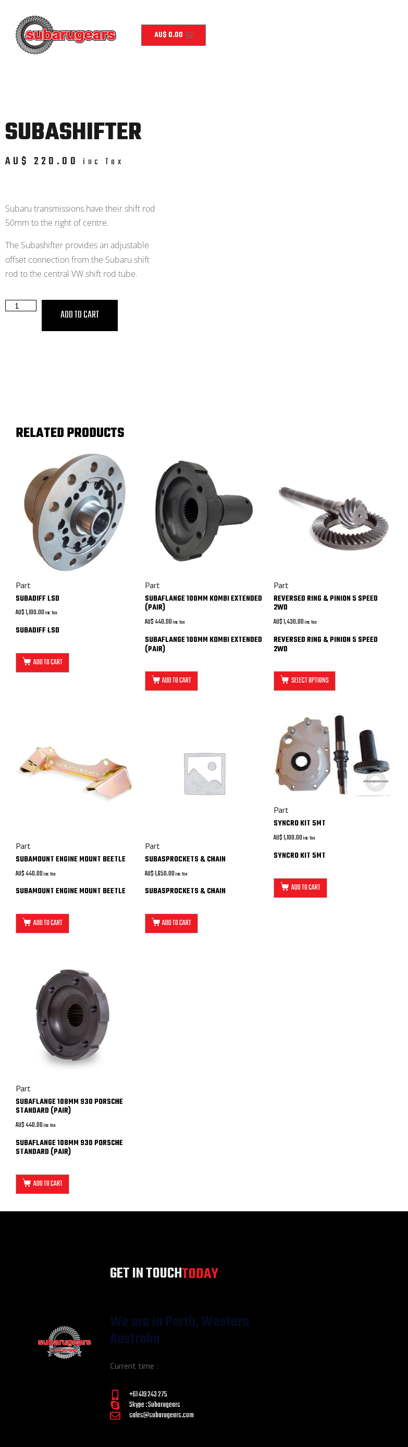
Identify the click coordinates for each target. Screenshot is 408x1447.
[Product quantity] (20, 305)
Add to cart (79, 315)
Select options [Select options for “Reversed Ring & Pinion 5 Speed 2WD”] (310, 681)
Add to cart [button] (48, 662)
